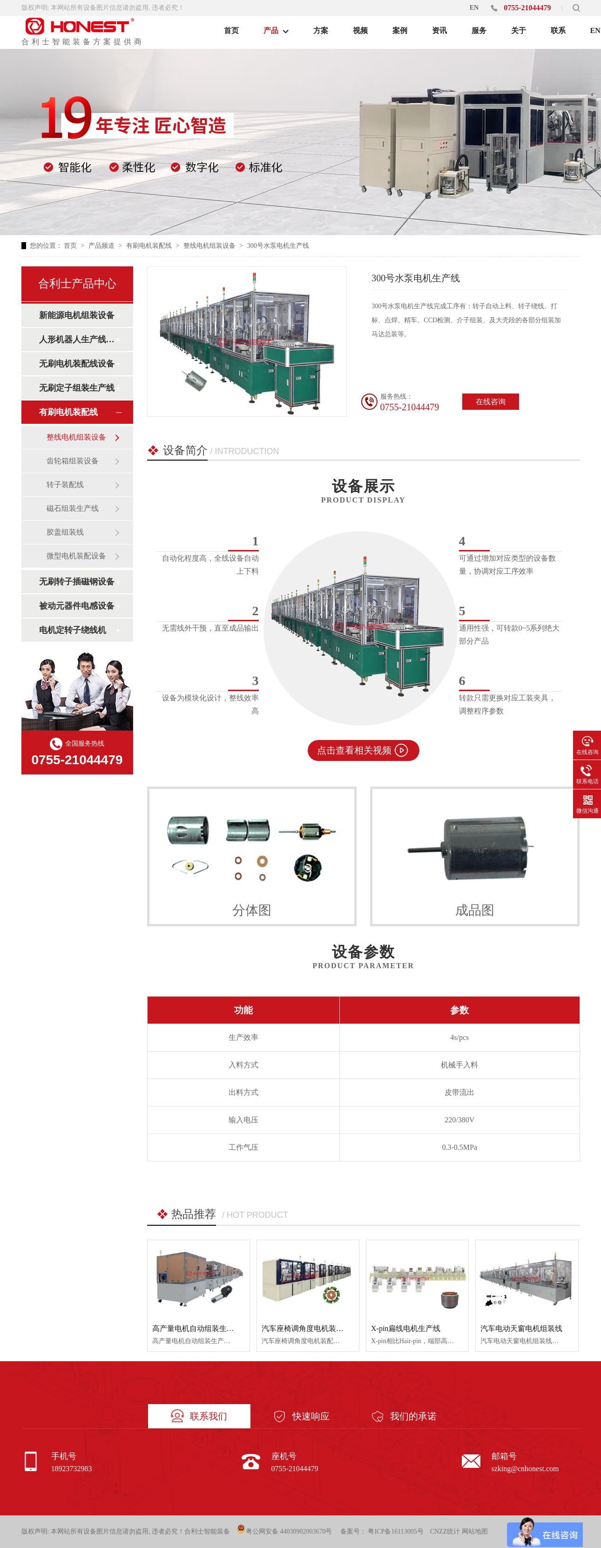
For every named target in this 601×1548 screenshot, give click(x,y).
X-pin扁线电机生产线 (405, 1328)
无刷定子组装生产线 (77, 388)
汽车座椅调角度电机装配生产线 (314, 1328)
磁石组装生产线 (73, 508)
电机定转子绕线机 (72, 630)
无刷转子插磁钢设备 (77, 581)
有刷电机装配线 (150, 245)
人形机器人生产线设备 (77, 339)
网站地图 (475, 1531)
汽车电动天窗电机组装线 (521, 1328)
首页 (71, 245)
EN (474, 7)
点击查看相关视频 (354, 750)
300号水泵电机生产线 (278, 245)
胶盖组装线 (65, 532)
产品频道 (102, 245)
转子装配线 (65, 485)
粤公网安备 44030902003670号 (284, 1529)
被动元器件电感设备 (77, 606)
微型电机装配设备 (76, 556)
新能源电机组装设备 (77, 315)
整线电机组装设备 (210, 245)
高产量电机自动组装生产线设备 (204, 1328)
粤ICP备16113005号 (395, 1531)
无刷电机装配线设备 (77, 363)
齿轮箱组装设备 (73, 461)
